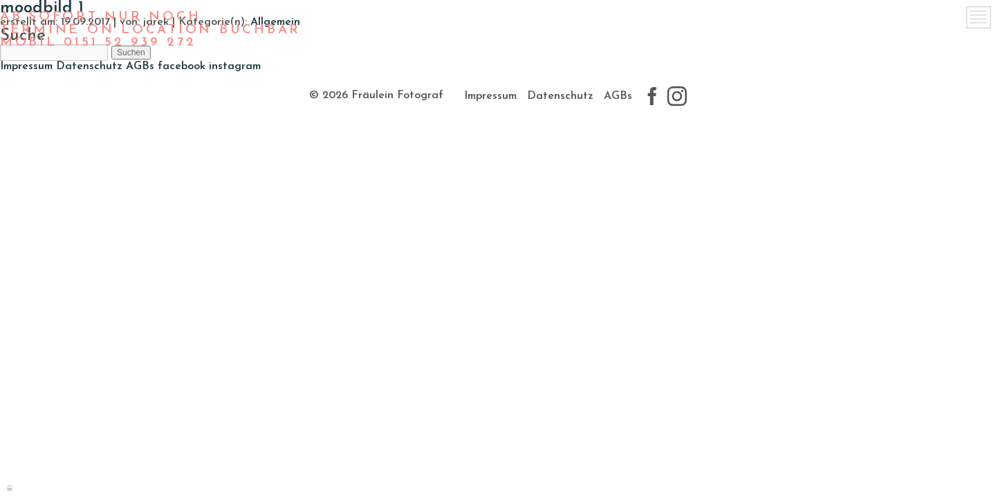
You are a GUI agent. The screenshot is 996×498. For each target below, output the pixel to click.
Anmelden (10, 487)
